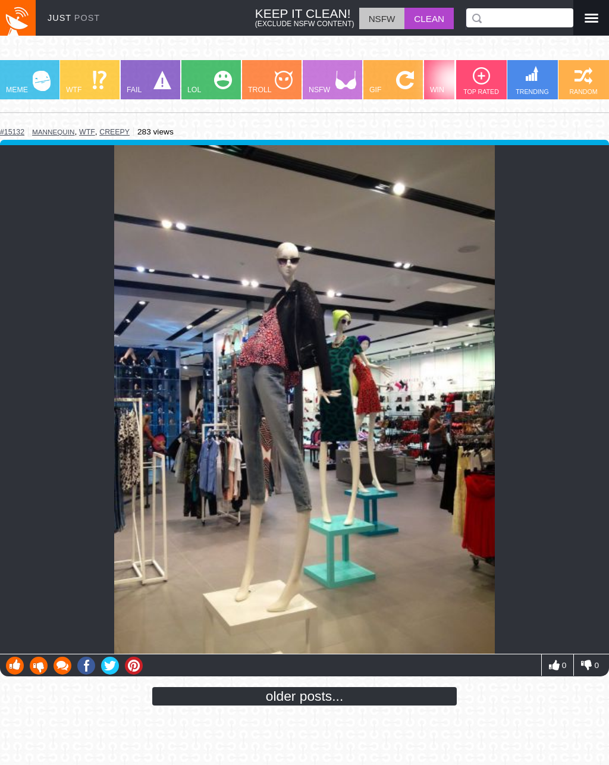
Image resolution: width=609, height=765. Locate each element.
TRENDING (532, 80)
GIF (391, 82)
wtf (87, 132)
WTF (86, 82)
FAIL (149, 82)
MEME (28, 82)
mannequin (53, 132)
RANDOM (583, 81)
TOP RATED (481, 81)
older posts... (305, 696)
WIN (452, 82)
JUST (74, 18)
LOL (209, 82)
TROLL (270, 82)
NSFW (332, 82)
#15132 (12, 132)
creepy (114, 132)
